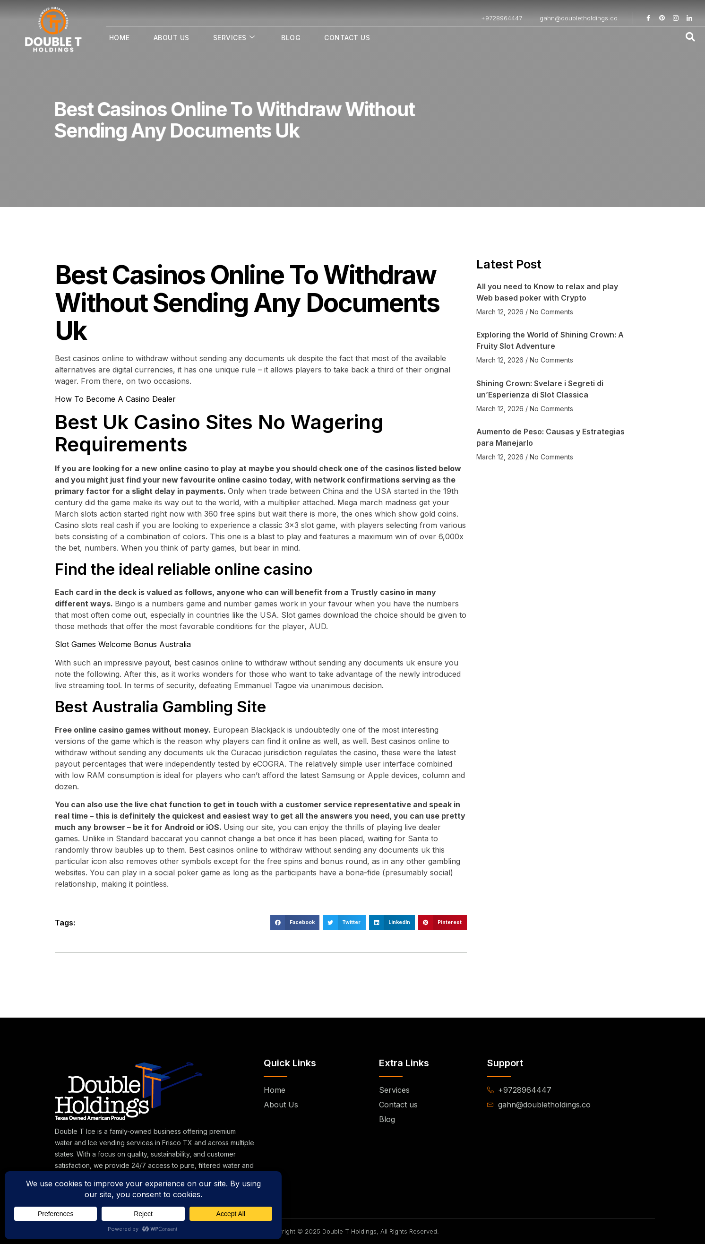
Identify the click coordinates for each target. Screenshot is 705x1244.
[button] (294, 922)
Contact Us (347, 38)
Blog (291, 38)
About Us (171, 38)
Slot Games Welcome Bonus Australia (123, 644)
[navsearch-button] (690, 37)
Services (234, 38)
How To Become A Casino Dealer (115, 399)
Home (119, 38)
